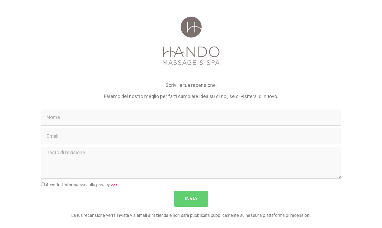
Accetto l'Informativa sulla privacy (82, 184)
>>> (114, 184)
